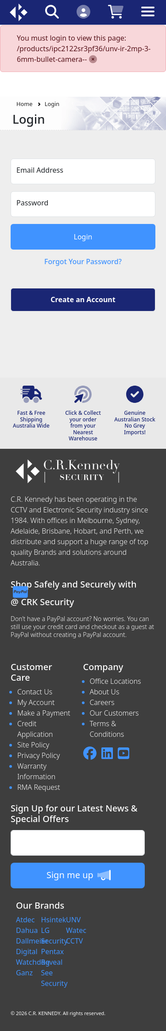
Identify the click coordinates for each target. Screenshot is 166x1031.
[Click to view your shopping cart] (115, 11)
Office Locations (115, 681)
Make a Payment (43, 713)
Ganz (24, 973)
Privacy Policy (38, 755)
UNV (73, 920)
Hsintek (53, 920)
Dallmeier (32, 941)
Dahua (27, 930)
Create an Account (82, 299)
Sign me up (78, 875)
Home (24, 104)
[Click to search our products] (52, 11)
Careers (102, 702)
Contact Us (34, 692)
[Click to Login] (83, 11)
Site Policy (33, 745)
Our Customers (114, 713)
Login (52, 104)
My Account (36, 702)
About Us (105, 692)
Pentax (52, 951)
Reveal (52, 962)
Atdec (25, 920)
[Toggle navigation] (147, 18)
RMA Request (38, 787)
